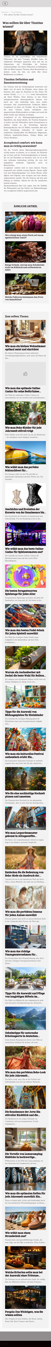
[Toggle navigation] (5, 3)
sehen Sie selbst (23, 94)
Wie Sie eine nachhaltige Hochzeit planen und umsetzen (25, 794)
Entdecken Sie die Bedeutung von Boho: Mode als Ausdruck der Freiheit (24, 875)
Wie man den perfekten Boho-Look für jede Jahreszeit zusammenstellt (25, 1075)
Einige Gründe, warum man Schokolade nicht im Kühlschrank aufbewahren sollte (24, 267)
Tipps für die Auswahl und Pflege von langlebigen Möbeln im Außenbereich (25, 996)
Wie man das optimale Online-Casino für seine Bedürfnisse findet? (23, 391)
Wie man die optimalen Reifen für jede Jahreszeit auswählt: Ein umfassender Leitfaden (25, 1197)
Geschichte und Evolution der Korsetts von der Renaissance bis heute (24, 512)
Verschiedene (16, 12)
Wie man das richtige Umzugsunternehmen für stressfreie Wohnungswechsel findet (22, 956)
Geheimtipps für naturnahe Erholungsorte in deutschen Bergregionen (21, 1036)
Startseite (5, 12)
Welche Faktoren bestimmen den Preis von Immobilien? (24, 298)
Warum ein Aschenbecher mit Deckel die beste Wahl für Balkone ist (25, 675)
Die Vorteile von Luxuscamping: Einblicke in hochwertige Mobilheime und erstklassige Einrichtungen (24, 1158)
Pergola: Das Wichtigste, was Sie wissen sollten (24, 1313)
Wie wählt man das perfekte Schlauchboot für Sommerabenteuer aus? (22, 470)
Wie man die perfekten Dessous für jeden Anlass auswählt (23, 913)
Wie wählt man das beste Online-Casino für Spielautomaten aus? (24, 550)
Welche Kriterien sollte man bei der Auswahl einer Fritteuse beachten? (23, 1275)
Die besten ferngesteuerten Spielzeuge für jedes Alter (21, 592)
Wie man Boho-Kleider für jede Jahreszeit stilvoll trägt (23, 429)
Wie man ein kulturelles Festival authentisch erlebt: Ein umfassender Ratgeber (24, 757)
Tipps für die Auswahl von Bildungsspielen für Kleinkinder (24, 713)
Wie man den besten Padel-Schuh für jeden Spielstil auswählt (24, 631)
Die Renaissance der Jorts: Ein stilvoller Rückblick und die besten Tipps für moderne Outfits (24, 1115)
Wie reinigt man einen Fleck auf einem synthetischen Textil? (24, 236)
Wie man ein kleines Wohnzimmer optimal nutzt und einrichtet (25, 347)
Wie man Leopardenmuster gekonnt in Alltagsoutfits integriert (21, 836)
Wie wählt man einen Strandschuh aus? (17, 1234)
